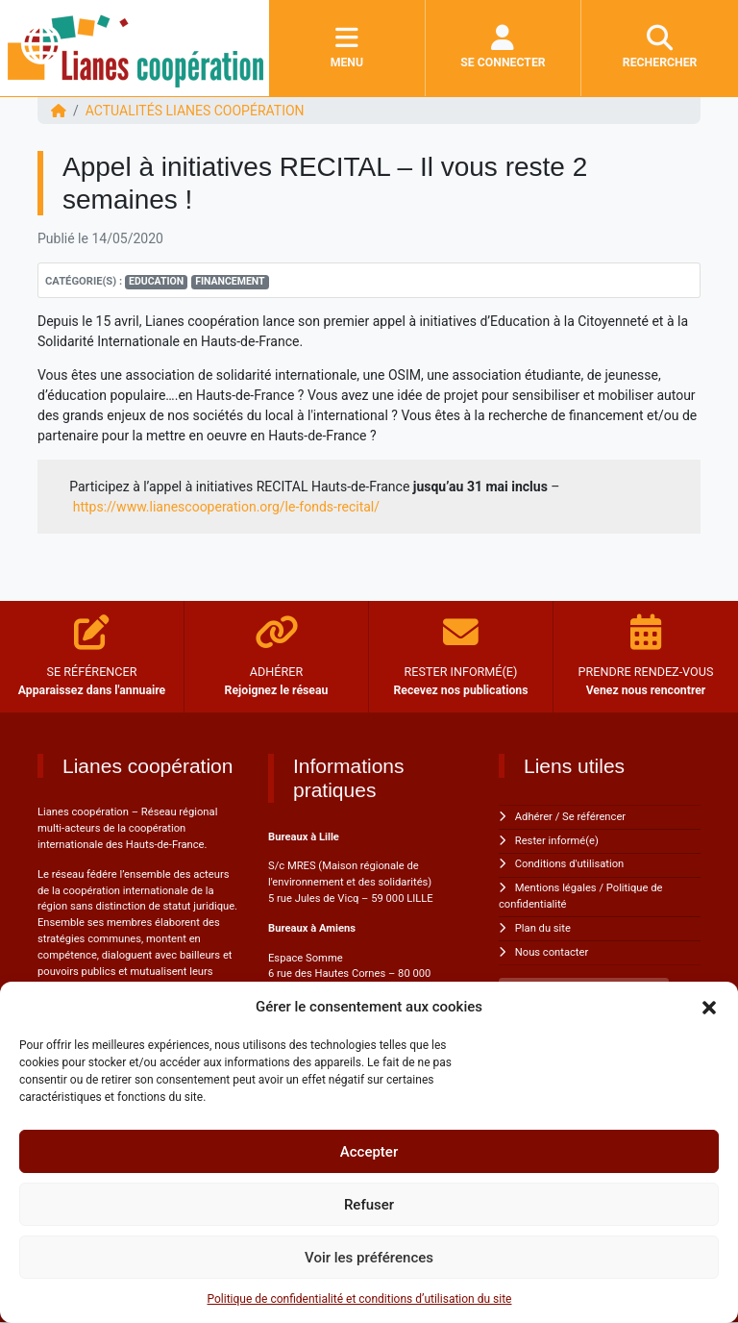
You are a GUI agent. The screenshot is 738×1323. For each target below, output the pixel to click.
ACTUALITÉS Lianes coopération (195, 110)
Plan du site (543, 928)
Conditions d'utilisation (569, 864)
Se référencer (594, 817)
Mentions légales (556, 888)
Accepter (369, 1152)
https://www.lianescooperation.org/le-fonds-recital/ (226, 506)
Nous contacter (551, 952)
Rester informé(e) (557, 841)
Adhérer (534, 817)
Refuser (369, 1204)
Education (156, 281)
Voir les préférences (369, 1257)
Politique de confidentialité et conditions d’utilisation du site (360, 1299)
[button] (709, 1006)
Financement (229, 281)
